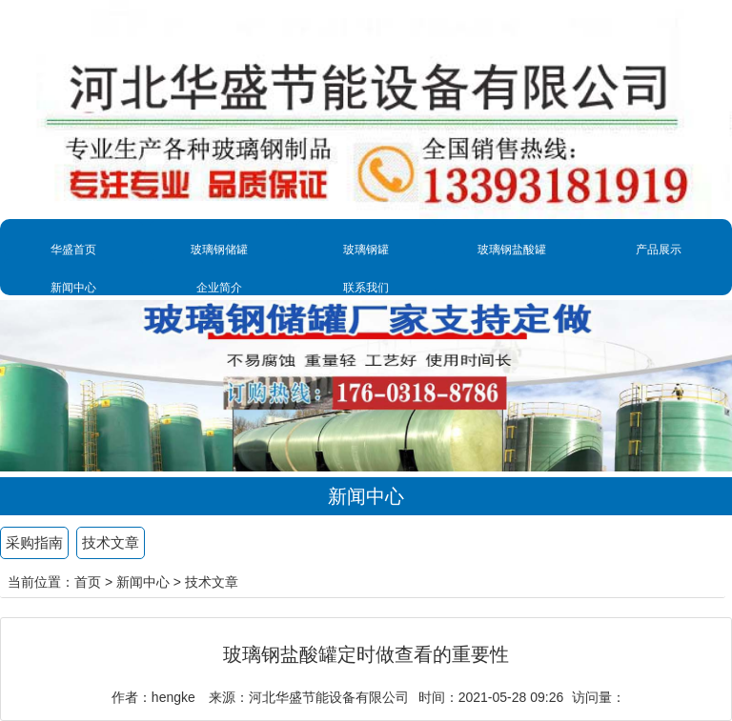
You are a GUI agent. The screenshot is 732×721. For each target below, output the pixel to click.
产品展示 (658, 249)
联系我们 (366, 287)
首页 (87, 582)
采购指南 (34, 542)
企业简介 (219, 287)
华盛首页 (73, 249)
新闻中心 (73, 287)
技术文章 (110, 542)
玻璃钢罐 (366, 249)
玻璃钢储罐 (219, 249)
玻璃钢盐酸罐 (512, 249)
